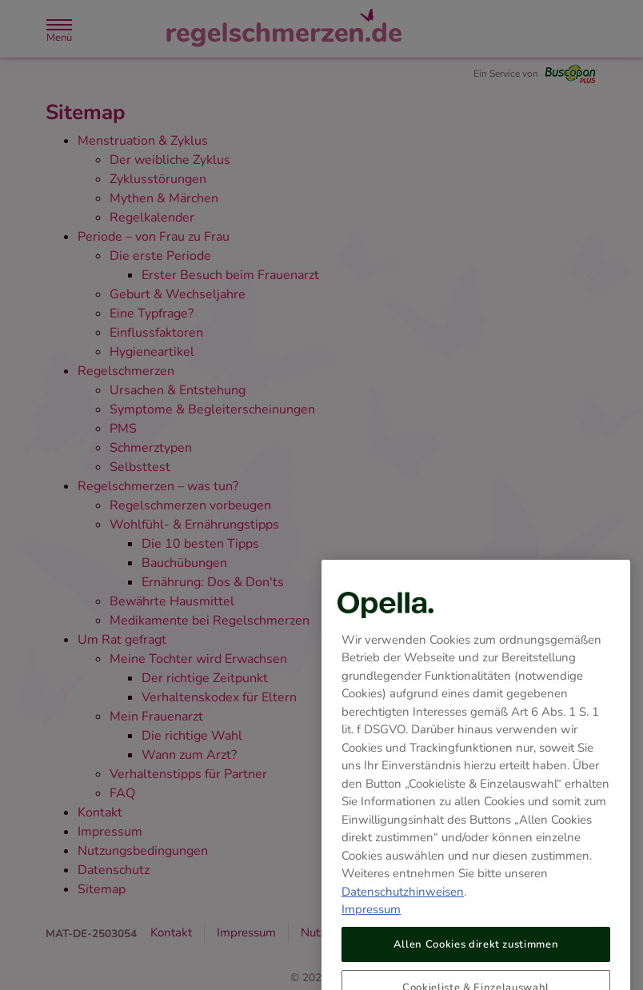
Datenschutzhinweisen (402, 910)
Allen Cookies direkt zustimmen (476, 963)
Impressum (371, 928)
